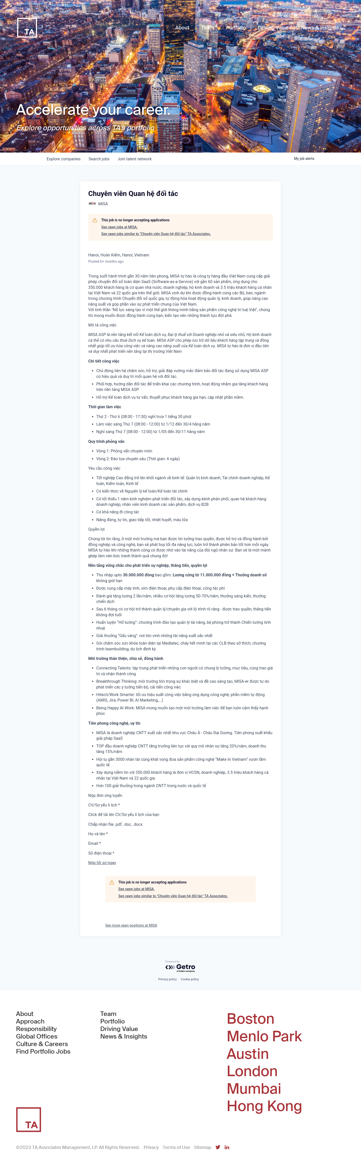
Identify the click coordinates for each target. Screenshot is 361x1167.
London (252, 1071)
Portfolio (112, 1021)
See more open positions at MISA (131, 925)
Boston (251, 1019)
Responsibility (36, 1029)
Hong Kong (264, 1106)
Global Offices (36, 1036)
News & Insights (123, 1036)
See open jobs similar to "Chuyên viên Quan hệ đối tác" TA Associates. (156, 234)
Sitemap (202, 1147)
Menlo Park (264, 1036)
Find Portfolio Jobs (43, 1051)
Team (108, 1014)
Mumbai (254, 1089)
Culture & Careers (42, 1044)
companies (63, 159)
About (24, 1014)
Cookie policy (190, 979)
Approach (30, 1021)
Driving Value (119, 1029)
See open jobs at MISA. (119, 227)
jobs (98, 159)
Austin (248, 1054)
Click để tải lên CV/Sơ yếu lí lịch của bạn (123, 814)
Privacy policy (167, 979)
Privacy (151, 1147)
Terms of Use (176, 1147)
